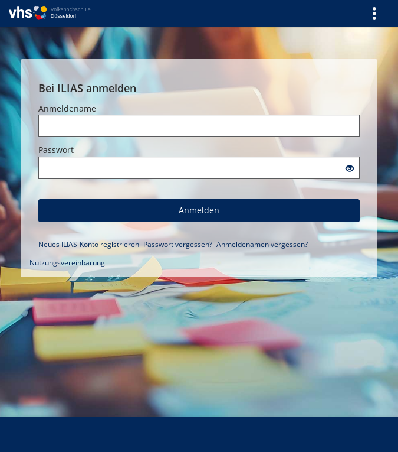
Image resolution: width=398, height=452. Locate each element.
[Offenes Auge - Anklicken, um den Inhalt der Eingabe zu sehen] (350, 168)
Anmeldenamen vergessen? (262, 244)
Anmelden (199, 210)
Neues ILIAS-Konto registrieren (88, 244)
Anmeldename (67, 108)
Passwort (56, 149)
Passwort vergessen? (177, 244)
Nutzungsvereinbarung (67, 263)
